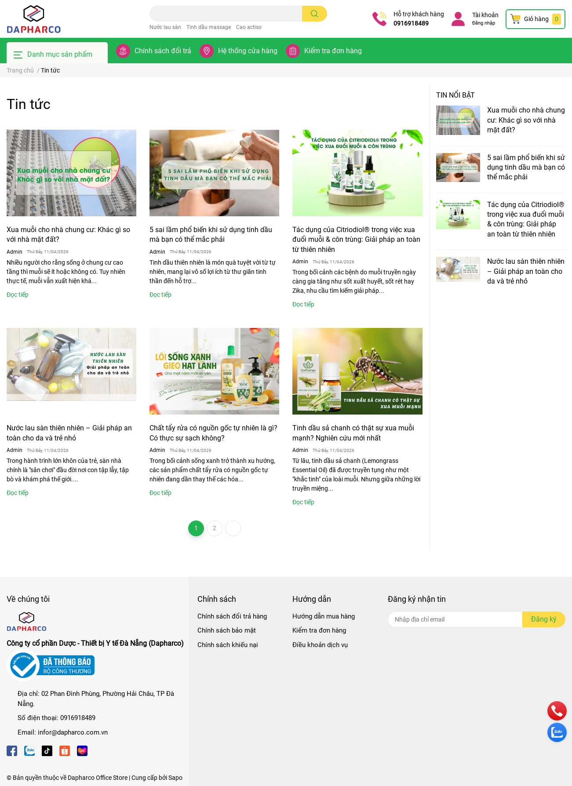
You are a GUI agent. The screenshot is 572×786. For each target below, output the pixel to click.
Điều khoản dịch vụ (320, 645)
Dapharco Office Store (98, 777)
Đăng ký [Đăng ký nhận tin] (544, 619)
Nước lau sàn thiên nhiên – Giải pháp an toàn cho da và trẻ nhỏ (526, 271)
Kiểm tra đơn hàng (333, 51)
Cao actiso (249, 27)
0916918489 (411, 23)
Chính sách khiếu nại (227, 645)
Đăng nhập (483, 23)
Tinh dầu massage (208, 27)
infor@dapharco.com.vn (73, 732)
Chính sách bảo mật (226, 630)
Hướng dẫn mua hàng (323, 616)
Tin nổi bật (455, 95)
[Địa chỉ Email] (476, 619)
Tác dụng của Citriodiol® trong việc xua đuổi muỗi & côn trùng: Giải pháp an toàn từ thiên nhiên (356, 240)
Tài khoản (485, 14)
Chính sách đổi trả (163, 51)
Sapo (175, 777)
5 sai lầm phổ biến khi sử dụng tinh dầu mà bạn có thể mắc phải (526, 167)
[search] (314, 14)
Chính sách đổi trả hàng (232, 616)
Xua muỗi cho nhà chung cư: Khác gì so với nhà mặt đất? (526, 120)
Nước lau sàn (165, 27)
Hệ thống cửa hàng (247, 51)
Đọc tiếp (18, 294)
